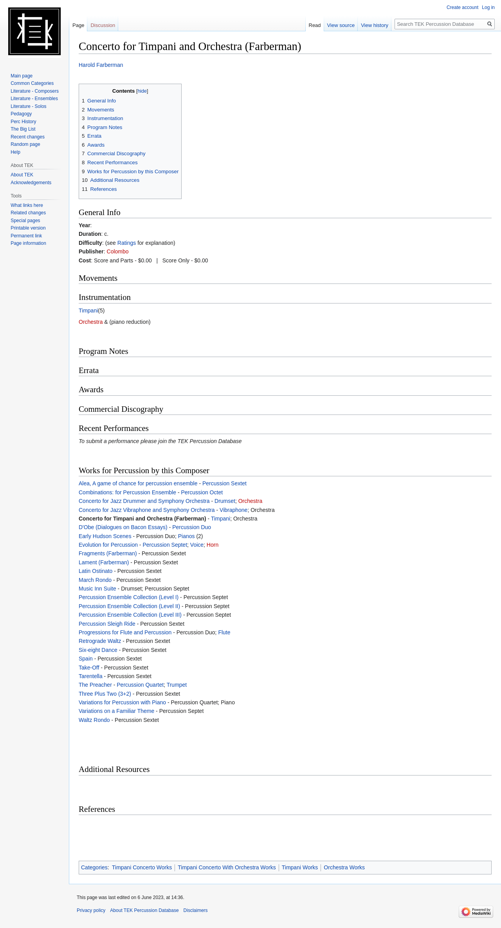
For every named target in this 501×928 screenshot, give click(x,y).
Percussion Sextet (224, 483)
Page (78, 25)
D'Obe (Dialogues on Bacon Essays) (123, 527)
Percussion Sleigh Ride (107, 624)
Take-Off (89, 667)
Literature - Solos (28, 106)
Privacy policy (91, 910)
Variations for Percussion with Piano (122, 702)
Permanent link (26, 236)
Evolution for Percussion (108, 545)
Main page (21, 76)
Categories (94, 867)
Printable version (28, 228)
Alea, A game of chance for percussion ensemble (138, 483)
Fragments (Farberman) (108, 553)
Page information (28, 243)
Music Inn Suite (97, 588)
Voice (197, 545)
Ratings (126, 243)
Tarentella (91, 676)
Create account (462, 7)
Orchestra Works (344, 867)
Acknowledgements (31, 182)
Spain (86, 658)
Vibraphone (233, 510)
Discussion (102, 25)
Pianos (186, 536)
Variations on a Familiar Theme (116, 711)
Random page (25, 144)
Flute (224, 632)
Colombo (118, 251)
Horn (212, 545)
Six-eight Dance (98, 650)
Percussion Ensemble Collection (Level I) (128, 597)
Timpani (88, 310)
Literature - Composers (35, 91)
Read (315, 25)
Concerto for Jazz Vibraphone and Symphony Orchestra (147, 510)
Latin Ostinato (95, 571)
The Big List (23, 129)
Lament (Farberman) (104, 562)
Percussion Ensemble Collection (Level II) (129, 606)
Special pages (25, 220)
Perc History (23, 121)
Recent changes (28, 137)
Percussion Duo (191, 527)
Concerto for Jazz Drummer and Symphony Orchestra (144, 501)
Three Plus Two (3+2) (105, 694)
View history (374, 25)
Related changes (28, 212)
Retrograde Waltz (100, 641)
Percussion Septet (164, 545)
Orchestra (91, 322)
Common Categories (32, 83)
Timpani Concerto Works (142, 867)
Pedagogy (21, 114)
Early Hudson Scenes (105, 536)
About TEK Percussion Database (144, 910)
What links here (27, 205)
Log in (488, 7)
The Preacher (95, 685)
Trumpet (177, 685)
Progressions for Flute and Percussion (125, 632)
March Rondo (95, 580)
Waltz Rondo (94, 720)
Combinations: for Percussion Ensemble (127, 492)
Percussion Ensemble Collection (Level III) (130, 615)
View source (341, 25)
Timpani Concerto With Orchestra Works (227, 867)
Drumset (224, 501)
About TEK (22, 175)
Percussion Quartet (140, 685)
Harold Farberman (101, 65)
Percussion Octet (202, 492)
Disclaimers (196, 910)
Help (15, 152)
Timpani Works (300, 867)
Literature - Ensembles (34, 98)
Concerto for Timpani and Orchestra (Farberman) (142, 518)
